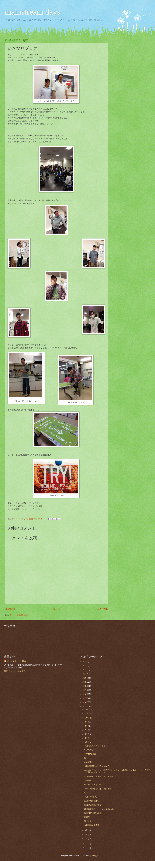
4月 (86, 742)
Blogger (95, 856)
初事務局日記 (90, 754)
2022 (84, 670)
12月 (87, 710)
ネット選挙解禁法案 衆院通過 (97, 789)
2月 (86, 834)
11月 (87, 714)
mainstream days (32, 11)
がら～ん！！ (90, 780)
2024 (84, 662)
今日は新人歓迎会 (92, 825)
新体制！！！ (90, 817)
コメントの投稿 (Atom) (19, 615)
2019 (84, 682)
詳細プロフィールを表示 (14, 671)
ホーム (56, 609)
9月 (86, 722)
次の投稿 (10, 609)
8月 (86, 726)
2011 (84, 848)
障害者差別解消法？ (93, 813)
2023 (84, 666)
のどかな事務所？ (92, 801)
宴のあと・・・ (91, 821)
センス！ (88, 793)
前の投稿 (102, 609)
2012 (84, 844)
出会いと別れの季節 (93, 805)
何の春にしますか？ (93, 785)
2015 (84, 698)
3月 (86, 830)
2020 (84, 678)
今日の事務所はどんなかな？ (96, 766)
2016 (84, 694)
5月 (86, 738)
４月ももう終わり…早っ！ (95, 746)
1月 (86, 839)
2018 (84, 686)
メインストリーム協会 (16, 661)
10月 (87, 718)
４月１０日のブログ (93, 797)
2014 (84, 702)
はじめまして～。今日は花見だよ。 (99, 809)
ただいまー (89, 762)
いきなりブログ (91, 750)
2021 (84, 674)
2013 (84, 706)
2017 (84, 690)
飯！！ (87, 758)
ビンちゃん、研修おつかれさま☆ (98, 776)
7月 (86, 730)
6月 (86, 734)
